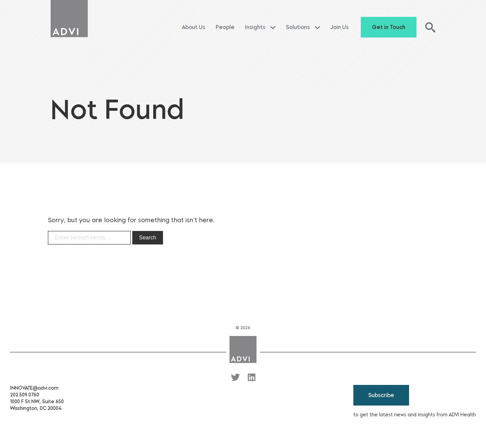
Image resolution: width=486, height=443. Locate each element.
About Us (193, 27)
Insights (260, 27)
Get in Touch (388, 27)
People (225, 27)
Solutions (303, 27)
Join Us (339, 27)
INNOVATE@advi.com (34, 388)
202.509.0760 (24, 395)
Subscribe (381, 395)
